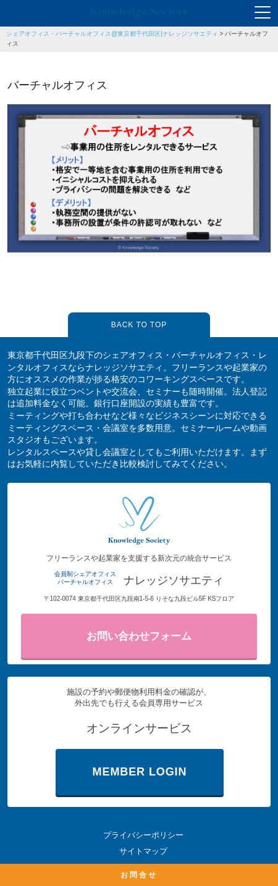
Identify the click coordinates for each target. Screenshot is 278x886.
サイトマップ (143, 851)
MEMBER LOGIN (140, 772)
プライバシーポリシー (143, 835)
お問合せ (139, 875)
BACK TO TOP (139, 324)
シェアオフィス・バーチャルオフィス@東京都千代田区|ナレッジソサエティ (112, 33)
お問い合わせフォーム (139, 636)
